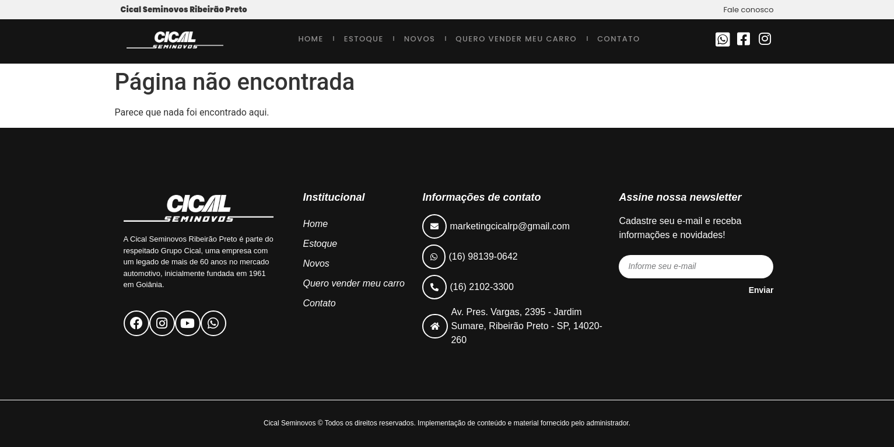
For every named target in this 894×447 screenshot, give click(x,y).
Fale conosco (749, 9)
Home (310, 38)
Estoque (364, 38)
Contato (618, 38)
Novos (420, 38)
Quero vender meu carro (516, 38)
